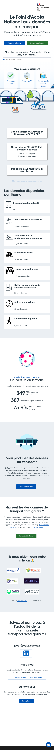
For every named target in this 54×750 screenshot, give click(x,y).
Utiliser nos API (27, 77)
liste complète (22, 601)
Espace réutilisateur (37, 43)
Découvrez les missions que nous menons (27, 181)
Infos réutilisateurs (26, 536)
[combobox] (27, 59)
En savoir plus (38, 527)
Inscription (26, 701)
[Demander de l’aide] (48, 744)
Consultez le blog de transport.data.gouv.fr (27, 677)
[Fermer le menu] (18, 7)
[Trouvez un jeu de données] (27, 59)
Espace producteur (14, 43)
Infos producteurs (26, 487)
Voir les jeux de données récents (43, 79)
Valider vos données (11, 78)
